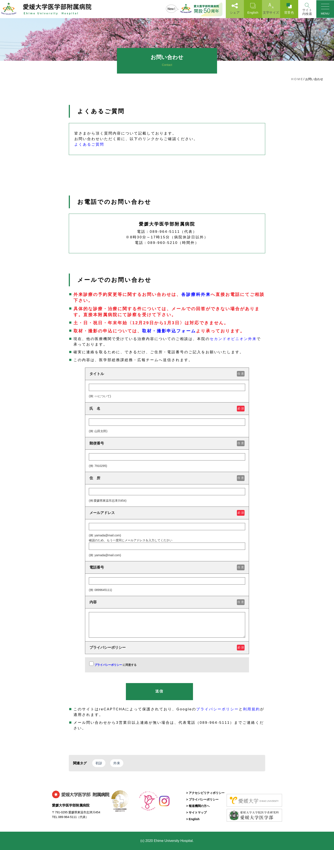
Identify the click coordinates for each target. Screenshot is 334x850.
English (252, 8)
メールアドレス (167, 513)
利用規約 (251, 709)
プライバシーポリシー (167, 647)
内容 (167, 602)
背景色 (289, 8)
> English (193, 819)
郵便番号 (167, 443)
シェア (234, 8)
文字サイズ (271, 8)
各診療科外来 (196, 294)
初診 (98, 763)
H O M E (297, 79)
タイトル (167, 374)
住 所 (167, 478)
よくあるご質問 (89, 144)
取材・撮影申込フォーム (169, 331)
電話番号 (167, 567)
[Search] (307, 9)
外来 (116, 763)
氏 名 (167, 408)
